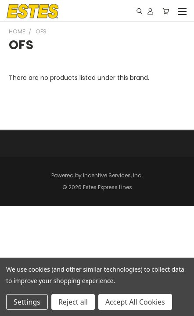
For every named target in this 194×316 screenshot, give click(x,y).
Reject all (73, 302)
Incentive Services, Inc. (113, 175)
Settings (27, 302)
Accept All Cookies (135, 302)
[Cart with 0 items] (165, 11)
